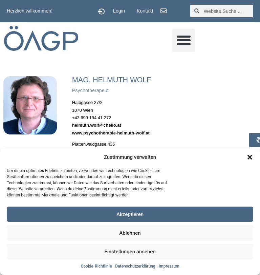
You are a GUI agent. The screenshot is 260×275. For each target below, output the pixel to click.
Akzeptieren (130, 214)
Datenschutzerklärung (135, 266)
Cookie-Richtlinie (96, 266)
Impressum (169, 266)
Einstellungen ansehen (129, 252)
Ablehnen (129, 233)
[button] (249, 157)
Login (119, 11)
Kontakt (145, 11)
